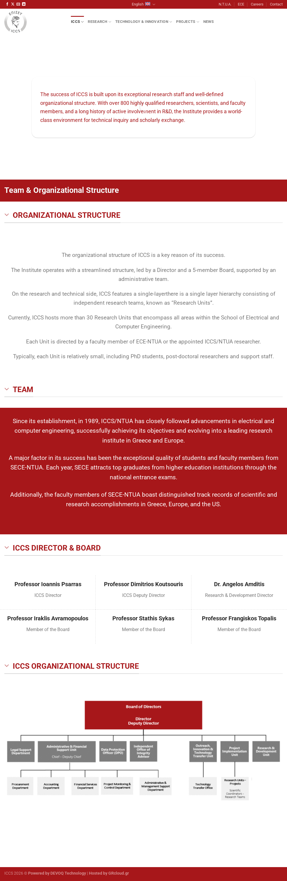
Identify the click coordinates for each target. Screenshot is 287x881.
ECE (241, 4)
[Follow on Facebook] (7, 4)
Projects (187, 22)
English (143, 4)
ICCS (77, 22)
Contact (276, 4)
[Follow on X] (12, 4)
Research (99, 22)
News (208, 21)
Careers (257, 4)
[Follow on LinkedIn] (23, 4)
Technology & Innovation (143, 22)
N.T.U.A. (225, 4)
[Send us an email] (18, 4)
